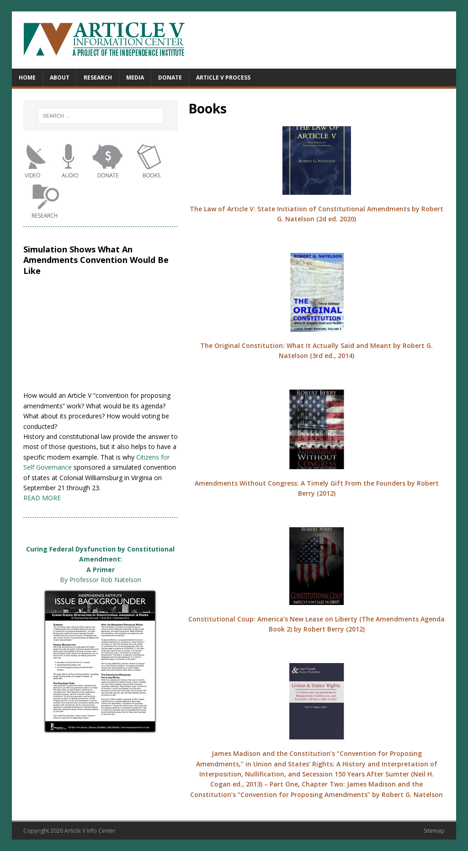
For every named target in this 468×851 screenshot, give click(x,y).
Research (98, 77)
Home (27, 77)
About (59, 77)
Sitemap (434, 831)
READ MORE (42, 497)
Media (135, 77)
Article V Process (223, 77)
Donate (170, 77)
